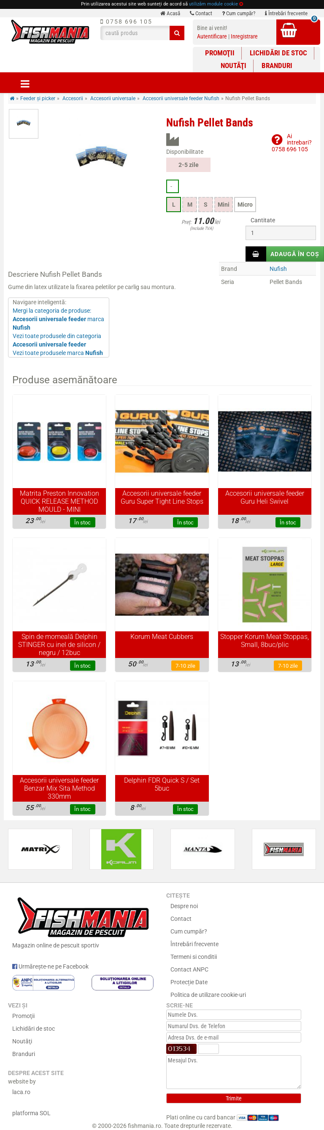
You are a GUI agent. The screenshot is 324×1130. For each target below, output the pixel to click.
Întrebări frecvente (286, 13)
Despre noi (184, 906)
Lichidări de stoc (278, 53)
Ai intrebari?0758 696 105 (292, 143)
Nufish (278, 268)
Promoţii (220, 53)
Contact (201, 13)
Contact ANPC (189, 969)
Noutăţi (233, 65)
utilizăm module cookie (213, 4)
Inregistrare (244, 36)
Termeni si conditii (193, 956)
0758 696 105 (126, 21)
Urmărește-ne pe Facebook (50, 966)
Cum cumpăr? (238, 13)
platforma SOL (31, 1113)
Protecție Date (189, 982)
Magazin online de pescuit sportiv (83, 921)
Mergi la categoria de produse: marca (58, 319)
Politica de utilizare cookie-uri (208, 994)
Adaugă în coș (294, 254)
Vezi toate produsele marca (58, 352)
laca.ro (21, 1092)
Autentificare (212, 36)
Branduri (277, 65)
